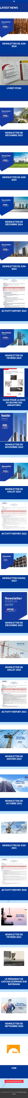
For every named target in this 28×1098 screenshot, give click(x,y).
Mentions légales (22, 1092)
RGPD (14, 1094)
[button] (14, 1081)
